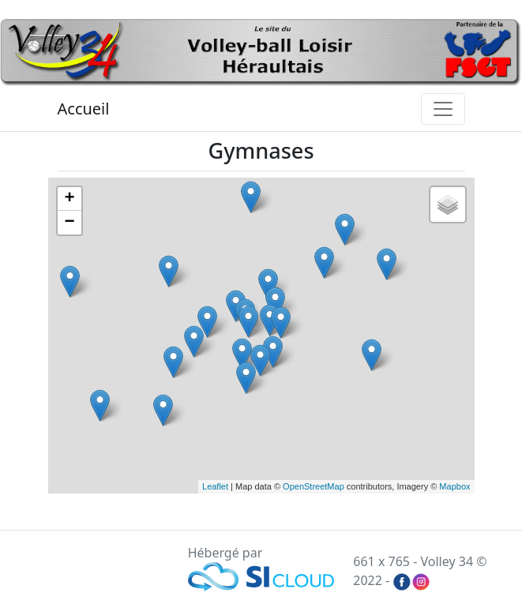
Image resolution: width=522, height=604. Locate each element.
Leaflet (215, 486)
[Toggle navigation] (443, 109)
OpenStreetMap (313, 486)
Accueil (84, 108)
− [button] (69, 222)
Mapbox (454, 486)
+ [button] (69, 199)
